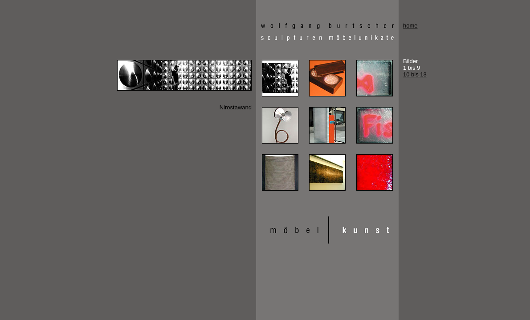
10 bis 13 (415, 74)
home (410, 25)
